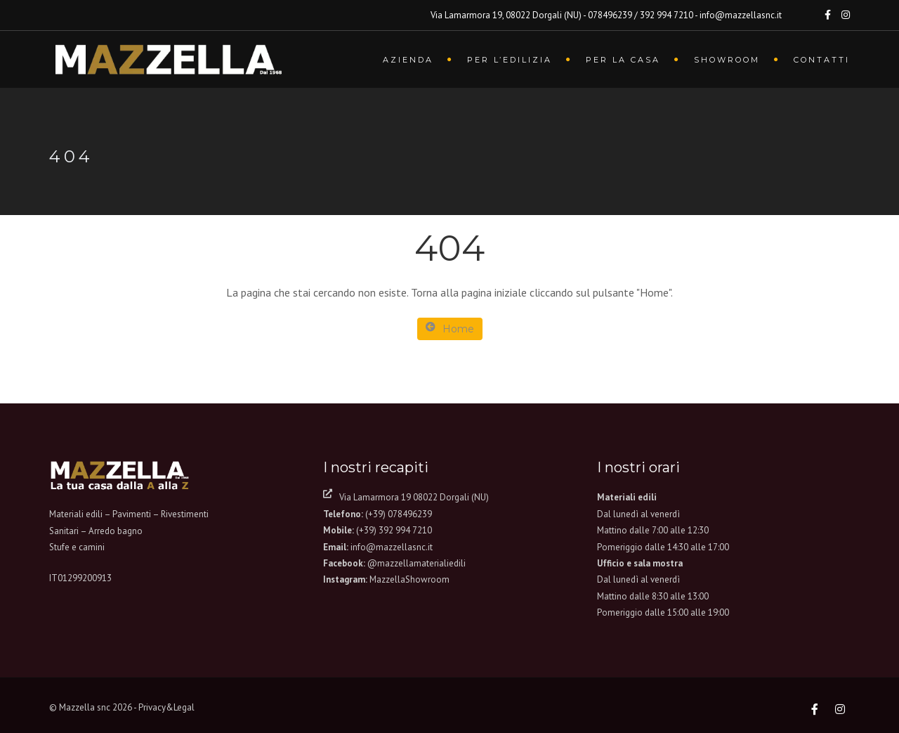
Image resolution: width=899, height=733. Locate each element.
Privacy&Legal (166, 707)
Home (450, 328)
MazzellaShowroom (409, 579)
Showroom (727, 60)
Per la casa (623, 60)
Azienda (408, 60)
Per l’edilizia (509, 60)
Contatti (822, 60)
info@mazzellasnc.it (391, 547)
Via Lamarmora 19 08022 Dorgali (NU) (414, 497)
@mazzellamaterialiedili (416, 563)
